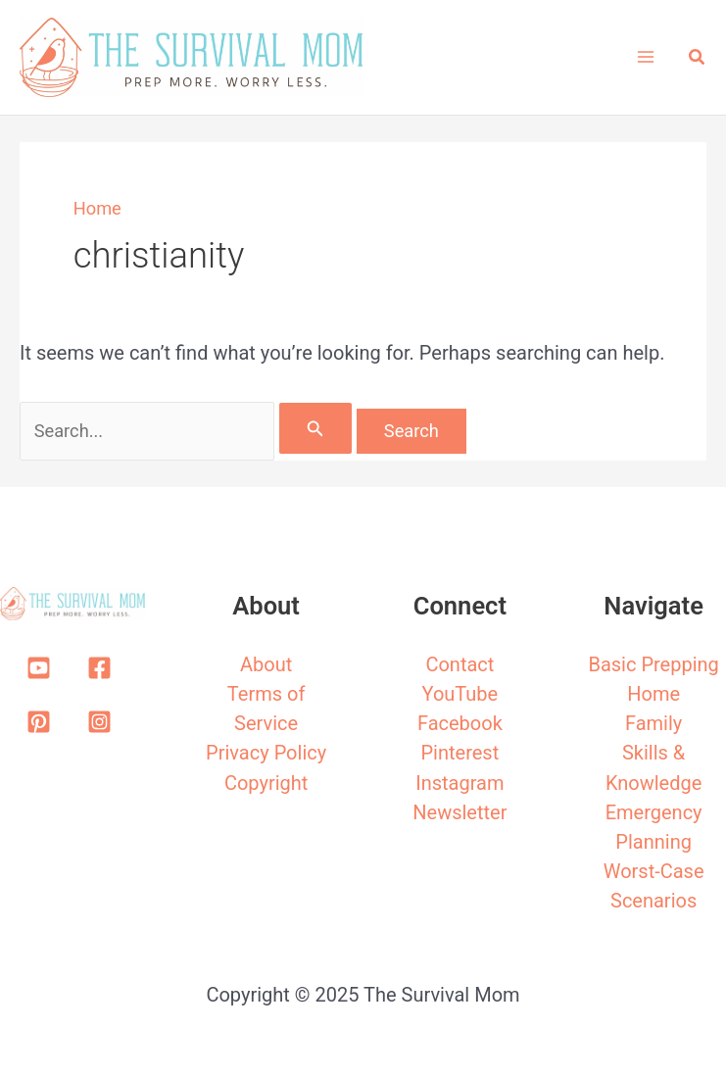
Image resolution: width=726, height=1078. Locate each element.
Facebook (460, 723)
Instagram (459, 783)
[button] (697, 57)
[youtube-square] (42, 667)
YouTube (460, 694)
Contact (459, 664)
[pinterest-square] (42, 722)
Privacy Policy (266, 752)
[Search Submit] (315, 428)
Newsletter (459, 812)
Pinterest (460, 752)
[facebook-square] (102, 667)
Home (97, 208)
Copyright (266, 783)
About (266, 664)
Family (653, 723)
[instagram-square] (102, 722)
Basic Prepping (653, 664)
